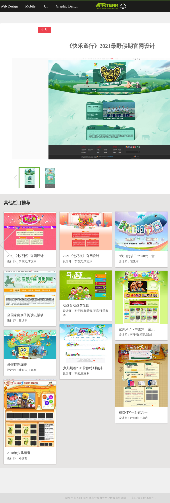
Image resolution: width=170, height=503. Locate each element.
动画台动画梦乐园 (76, 305)
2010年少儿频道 (18, 453)
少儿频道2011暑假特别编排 (82, 368)
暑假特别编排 (17, 364)
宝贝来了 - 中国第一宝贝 (137, 329)
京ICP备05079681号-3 (143, 497)
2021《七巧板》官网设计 (25, 256)
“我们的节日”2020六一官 (137, 256)
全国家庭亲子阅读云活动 (25, 315)
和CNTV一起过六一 (133, 412)
